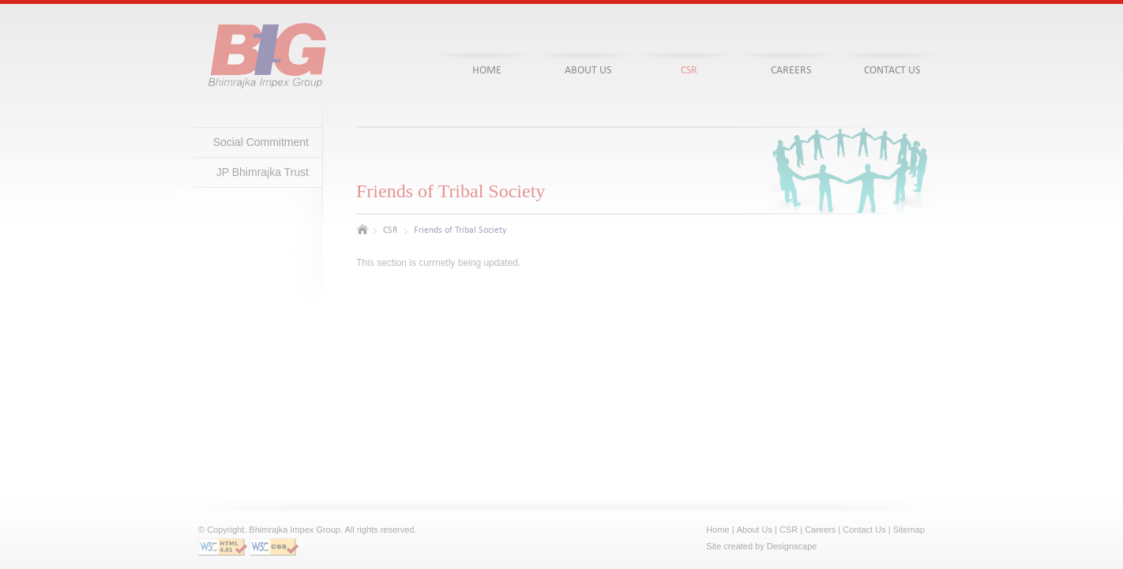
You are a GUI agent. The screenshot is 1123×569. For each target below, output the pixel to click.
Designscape (792, 546)
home (486, 70)
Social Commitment (261, 142)
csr (689, 70)
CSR (390, 230)
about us (588, 70)
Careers (820, 529)
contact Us (892, 70)
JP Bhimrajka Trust (262, 172)
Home (717, 529)
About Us (754, 529)
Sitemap (909, 529)
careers (791, 70)
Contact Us (864, 529)
